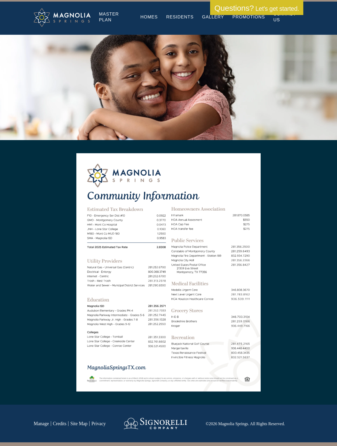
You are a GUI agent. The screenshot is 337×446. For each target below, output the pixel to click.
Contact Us (284, 17)
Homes (149, 16)
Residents (180, 16)
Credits (60, 423)
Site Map (78, 423)
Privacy (98, 423)
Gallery (213, 16)
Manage (41, 423)
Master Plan (109, 17)
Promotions (248, 16)
